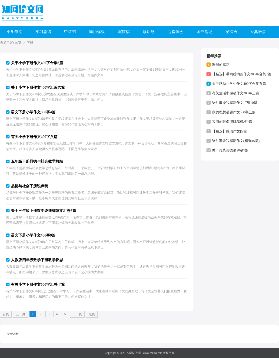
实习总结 (43, 32)
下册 (30, 43)
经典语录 (258, 32)
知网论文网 (134, 353)
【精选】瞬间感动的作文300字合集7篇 (241, 74)
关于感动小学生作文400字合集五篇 (239, 83)
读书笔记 (204, 32)
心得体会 (175, 32)
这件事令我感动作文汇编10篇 (234, 103)
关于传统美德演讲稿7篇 (230, 150)
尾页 (92, 314)
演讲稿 (124, 32)
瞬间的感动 (220, 64)
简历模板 (97, 32)
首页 (18, 43)
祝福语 (231, 32)
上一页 (20, 314)
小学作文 (14, 32)
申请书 (70, 32)
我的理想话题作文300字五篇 (234, 112)
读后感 (149, 32)
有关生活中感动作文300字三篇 (235, 93)
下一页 (77, 314)
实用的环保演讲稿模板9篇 (232, 122)
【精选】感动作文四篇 (229, 131)
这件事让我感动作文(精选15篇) (236, 141)
